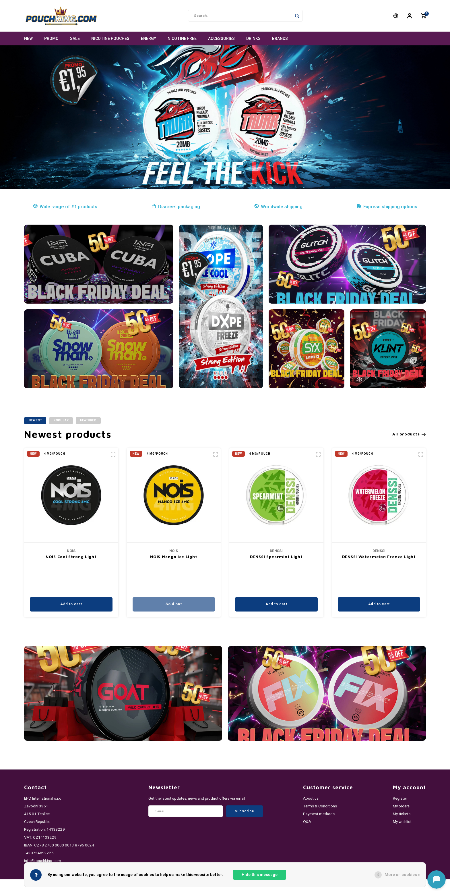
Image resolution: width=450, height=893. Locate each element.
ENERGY (148, 39)
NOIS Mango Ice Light (276, 556)
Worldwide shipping (278, 206)
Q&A (307, 822)
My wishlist (402, 822)
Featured (88, 420)
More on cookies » (402, 875)
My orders (401, 806)
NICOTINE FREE (182, 39)
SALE (75, 39)
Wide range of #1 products (65, 206)
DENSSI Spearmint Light (378, 556)
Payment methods (319, 814)
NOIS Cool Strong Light (173, 556)
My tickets (401, 814)
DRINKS (253, 39)
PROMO (51, 39)
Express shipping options (386, 206)
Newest (35, 420)
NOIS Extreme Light (71, 556)
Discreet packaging (175, 206)
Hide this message (260, 875)
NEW (28, 39)
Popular (61, 420)
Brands (280, 39)
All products (409, 434)
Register (400, 798)
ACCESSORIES (221, 39)
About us (311, 798)
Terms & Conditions (320, 806)
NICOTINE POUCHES (110, 39)
